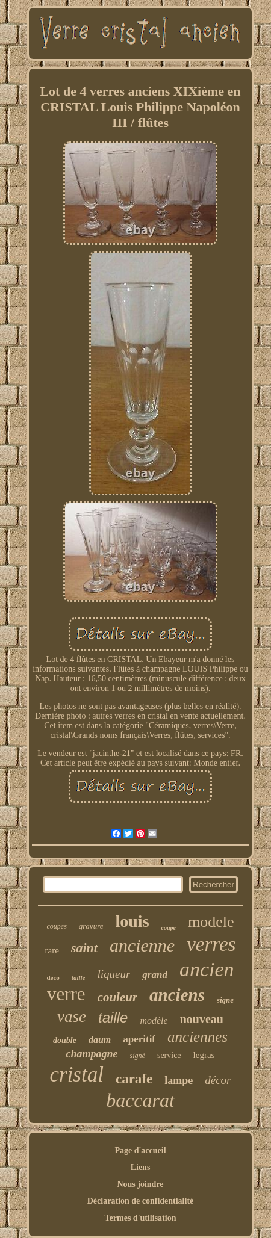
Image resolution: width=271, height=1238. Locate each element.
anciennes (197, 1037)
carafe (134, 1078)
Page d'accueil (140, 1150)
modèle (153, 1020)
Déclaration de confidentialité (140, 1201)
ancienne (142, 945)
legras (204, 1055)
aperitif (139, 1039)
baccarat (140, 1100)
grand (154, 974)
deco (52, 977)
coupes (56, 926)
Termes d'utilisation (140, 1217)
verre (66, 993)
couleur (118, 997)
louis (132, 921)
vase (71, 1016)
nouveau (201, 1019)
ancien (206, 969)
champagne (92, 1054)
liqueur (113, 974)
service (169, 1055)
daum (100, 1040)
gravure (91, 925)
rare (52, 950)
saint (84, 947)
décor (218, 1080)
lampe (178, 1080)
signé (137, 1055)
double (64, 1040)
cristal (76, 1074)
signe (225, 999)
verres (211, 944)
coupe (168, 927)
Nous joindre (140, 1184)
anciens (177, 994)
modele (211, 921)
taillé (79, 977)
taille (113, 1017)
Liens (141, 1167)
